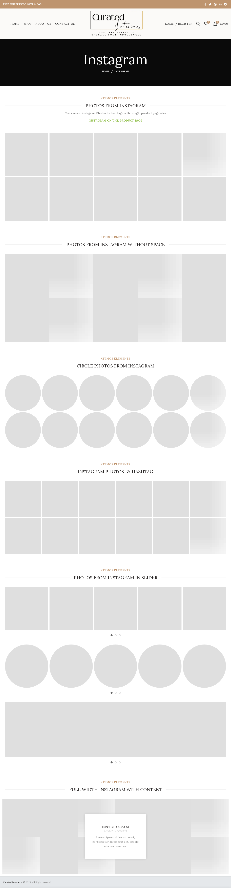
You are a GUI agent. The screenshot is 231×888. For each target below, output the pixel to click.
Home (106, 71)
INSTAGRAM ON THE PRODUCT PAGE (115, 120)
